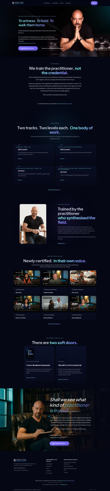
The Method (55, 3)
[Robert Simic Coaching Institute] (18, 3)
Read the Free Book (68, 466)
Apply (94, 3)
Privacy (90, 489)
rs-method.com (63, 484)
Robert (62, 3)
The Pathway (47, 3)
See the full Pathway (55, 190)
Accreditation (49, 473)
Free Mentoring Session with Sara (70, 469)
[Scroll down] (55, 52)
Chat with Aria (25, 470)
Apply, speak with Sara (20, 467)
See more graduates (55, 324)
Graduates (68, 3)
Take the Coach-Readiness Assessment (53, 48)
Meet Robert (62, 243)
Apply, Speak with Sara (28, 48)
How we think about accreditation (27, 43)
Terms (95, 489)
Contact (66, 472)
